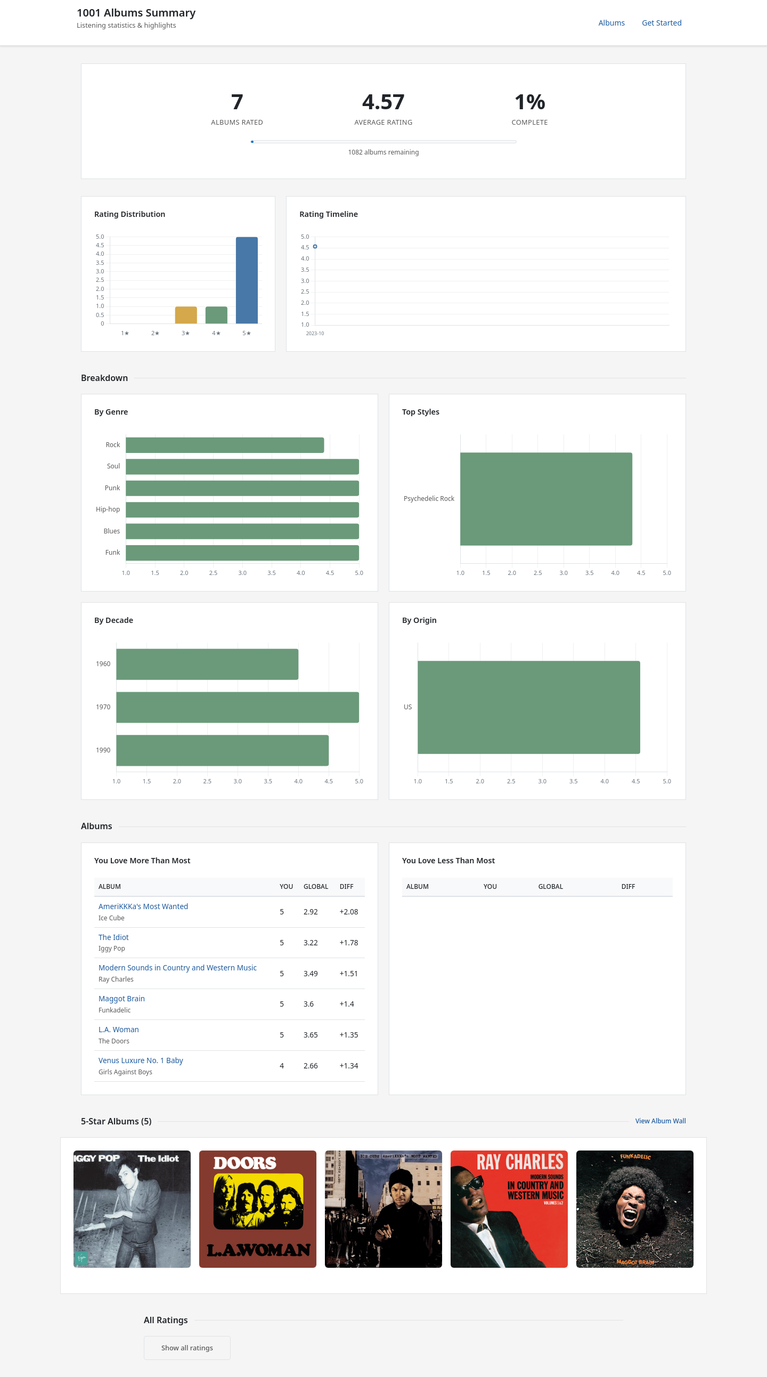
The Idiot (114, 937)
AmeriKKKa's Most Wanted (143, 906)
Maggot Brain (122, 998)
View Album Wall (660, 1120)
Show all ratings (187, 1347)
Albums (612, 23)
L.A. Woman (119, 1029)
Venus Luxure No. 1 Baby (141, 1060)
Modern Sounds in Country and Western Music (178, 967)
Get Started (662, 23)
